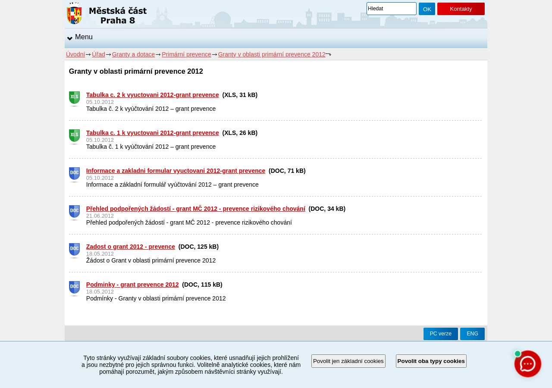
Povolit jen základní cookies (348, 361)
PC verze (441, 334)
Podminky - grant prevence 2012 (132, 284)
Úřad (98, 54)
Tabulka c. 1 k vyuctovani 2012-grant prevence (152, 132)
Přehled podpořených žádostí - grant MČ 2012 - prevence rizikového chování (195, 208)
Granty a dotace (133, 54)
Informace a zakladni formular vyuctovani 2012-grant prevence (176, 170)
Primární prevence (186, 54)
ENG (472, 334)
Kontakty (461, 9)
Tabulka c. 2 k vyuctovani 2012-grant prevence (152, 94)
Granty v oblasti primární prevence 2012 (272, 54)
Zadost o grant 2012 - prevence (130, 246)
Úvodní (75, 54)
